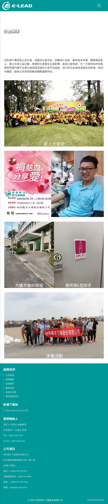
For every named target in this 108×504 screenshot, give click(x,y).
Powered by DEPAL (96, 500)
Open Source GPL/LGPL (17, 410)
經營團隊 (10, 379)
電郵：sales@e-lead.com (15, 487)
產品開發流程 (12, 396)
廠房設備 (10, 388)
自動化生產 (11, 392)
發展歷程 (10, 383)
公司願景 (10, 375)
